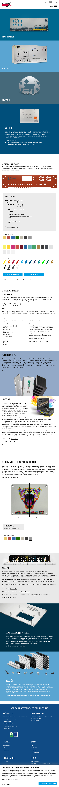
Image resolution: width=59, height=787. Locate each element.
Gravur (26, 144)
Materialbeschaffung (42, 341)
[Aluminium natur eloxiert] (30, 237)
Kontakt (13, 445)
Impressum (6, 750)
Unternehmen (6, 745)
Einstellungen (6, 784)
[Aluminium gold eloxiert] (4, 237)
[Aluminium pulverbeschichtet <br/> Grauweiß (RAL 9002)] (8, 252)
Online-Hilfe (40, 338)
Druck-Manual (14, 442)
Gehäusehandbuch (44, 695)
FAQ (32, 745)
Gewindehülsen (37, 142)
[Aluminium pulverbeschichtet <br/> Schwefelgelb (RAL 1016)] (4, 247)
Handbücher (34, 750)
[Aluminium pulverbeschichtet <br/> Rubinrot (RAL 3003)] (21, 247)
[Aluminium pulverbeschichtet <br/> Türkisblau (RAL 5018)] (30, 247)
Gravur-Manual (25, 592)
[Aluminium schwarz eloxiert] (25, 237)
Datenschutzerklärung (14, 779)
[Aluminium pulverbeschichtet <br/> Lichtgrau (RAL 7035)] (4, 252)
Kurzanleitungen (35, 752)
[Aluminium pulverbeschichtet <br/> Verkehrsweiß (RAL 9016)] (13, 252)
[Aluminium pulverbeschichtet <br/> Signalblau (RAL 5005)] (25, 247)
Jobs (4, 747)
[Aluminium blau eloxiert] (13, 237)
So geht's (4, 370)
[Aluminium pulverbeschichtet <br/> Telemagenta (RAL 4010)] (13, 247)
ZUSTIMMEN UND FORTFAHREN (47, 783)
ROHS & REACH (34, 275)
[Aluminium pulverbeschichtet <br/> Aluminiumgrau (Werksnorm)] (51, 247)
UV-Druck (33, 144)
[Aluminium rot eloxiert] (8, 237)
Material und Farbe (12, 141)
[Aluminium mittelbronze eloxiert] (21, 237)
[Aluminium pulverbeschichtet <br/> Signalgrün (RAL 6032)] (34, 247)
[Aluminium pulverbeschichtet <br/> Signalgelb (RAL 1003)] (8, 247)
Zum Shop (5, 761)
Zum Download (35, 720)
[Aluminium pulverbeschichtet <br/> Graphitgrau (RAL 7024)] (46, 247)
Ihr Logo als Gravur (44, 595)
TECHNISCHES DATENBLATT (12, 275)
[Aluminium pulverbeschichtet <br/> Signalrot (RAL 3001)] (17, 247)
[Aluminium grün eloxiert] (17, 237)
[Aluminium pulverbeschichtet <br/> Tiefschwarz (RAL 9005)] (42, 247)
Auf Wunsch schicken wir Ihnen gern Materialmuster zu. (18, 280)
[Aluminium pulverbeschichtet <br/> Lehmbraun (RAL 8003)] (38, 247)
